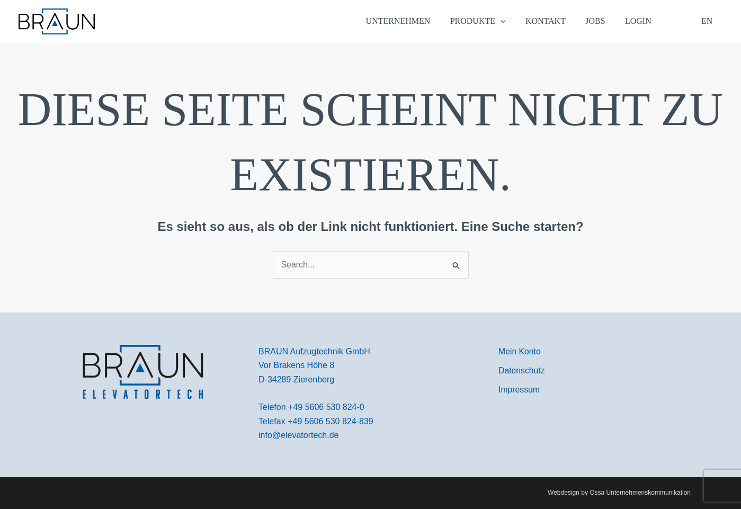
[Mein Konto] (519, 352)
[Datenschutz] (522, 371)
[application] (513, 21)
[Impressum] (519, 390)
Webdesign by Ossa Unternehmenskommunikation (619, 493)
